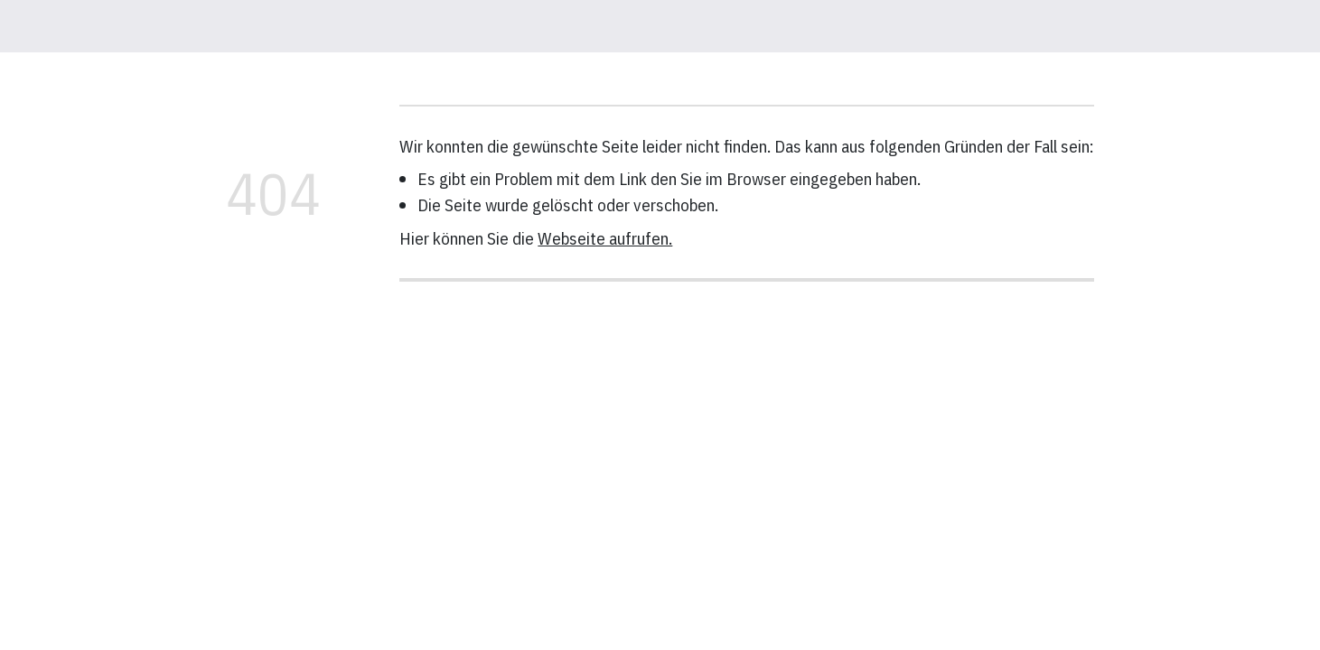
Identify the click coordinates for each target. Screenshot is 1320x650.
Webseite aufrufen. (605, 238)
